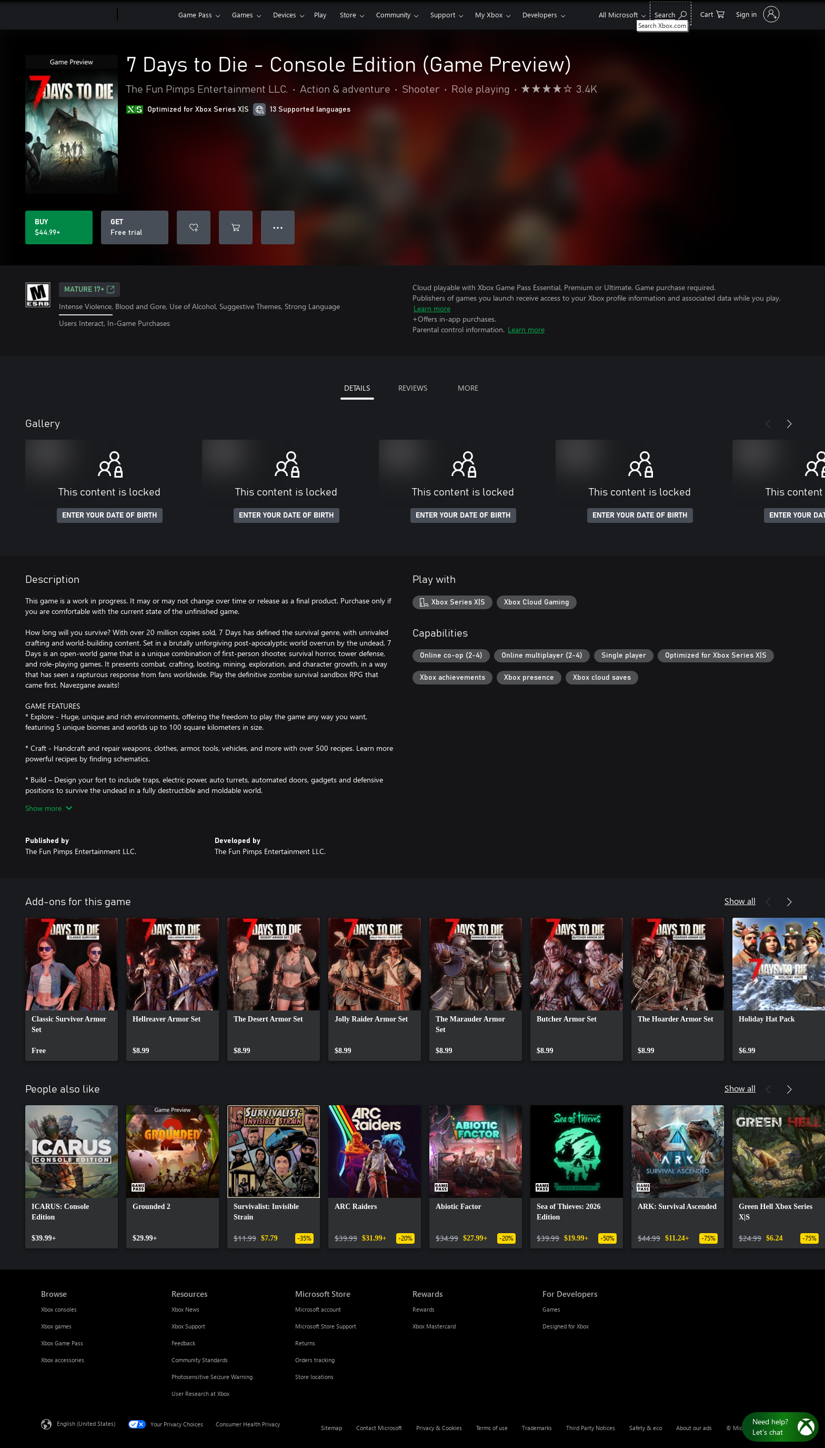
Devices (284, 14)
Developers (539, 14)
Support (442, 14)
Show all (740, 900)
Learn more (432, 308)
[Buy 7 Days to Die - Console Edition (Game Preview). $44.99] (59, 227)
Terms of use (492, 1427)
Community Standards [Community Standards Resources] (200, 1359)
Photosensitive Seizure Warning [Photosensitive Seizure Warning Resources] (212, 1376)
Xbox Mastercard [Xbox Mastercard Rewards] (434, 1326)
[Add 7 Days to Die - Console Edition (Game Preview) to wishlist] (193, 227)
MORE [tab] (468, 388)
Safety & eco (645, 1427)
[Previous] (768, 423)
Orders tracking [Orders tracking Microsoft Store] (315, 1359)
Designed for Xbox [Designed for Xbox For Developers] (565, 1326)
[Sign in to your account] (757, 14)
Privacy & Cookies (439, 1427)
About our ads (694, 1427)
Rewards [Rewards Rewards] (424, 1309)
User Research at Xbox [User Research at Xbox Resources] (200, 1393)
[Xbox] (146, 15)
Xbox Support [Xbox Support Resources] (188, 1326)
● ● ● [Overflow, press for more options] (278, 227)
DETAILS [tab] (357, 388)
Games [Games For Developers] (551, 1309)
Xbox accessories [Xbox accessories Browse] (62, 1359)
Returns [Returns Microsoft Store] (305, 1343)
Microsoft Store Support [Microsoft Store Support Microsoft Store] (325, 1326)
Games (242, 14)
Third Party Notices (590, 1427)
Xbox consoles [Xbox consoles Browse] (59, 1309)
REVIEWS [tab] (412, 388)
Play (320, 14)
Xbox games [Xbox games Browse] (56, 1326)
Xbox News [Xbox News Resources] (185, 1309)
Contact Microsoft (379, 1427)
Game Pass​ (195, 14)
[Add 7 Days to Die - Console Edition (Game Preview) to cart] (236, 227)
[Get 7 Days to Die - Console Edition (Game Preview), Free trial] (134, 227)
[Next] (789, 423)
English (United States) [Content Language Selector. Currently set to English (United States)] (86, 1423)
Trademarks (537, 1427)
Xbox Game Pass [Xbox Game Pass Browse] (62, 1343)
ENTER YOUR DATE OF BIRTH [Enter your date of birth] (109, 515)
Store (348, 14)
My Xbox (488, 14)
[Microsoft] (77, 15)
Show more (48, 808)
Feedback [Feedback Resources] (183, 1343)
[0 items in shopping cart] (712, 13)
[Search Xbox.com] (670, 13)
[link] (71, 989)
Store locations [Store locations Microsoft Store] (314, 1376)
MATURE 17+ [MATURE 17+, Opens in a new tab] (89, 289)
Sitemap (331, 1427)
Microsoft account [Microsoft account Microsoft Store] (318, 1309)
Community (393, 14)
